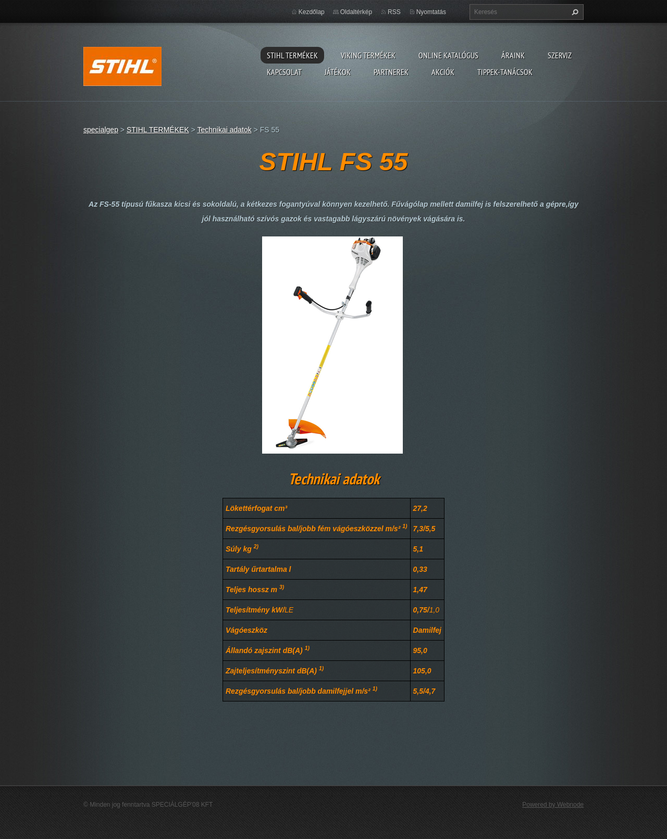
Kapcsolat (284, 72)
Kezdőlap (312, 12)
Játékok (338, 72)
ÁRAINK (513, 55)
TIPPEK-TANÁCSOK (505, 72)
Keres (574, 12)
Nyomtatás (431, 12)
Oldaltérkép (356, 12)
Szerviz (560, 55)
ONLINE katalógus (448, 55)
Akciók (442, 72)
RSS (394, 12)
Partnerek (391, 72)
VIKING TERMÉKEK (368, 55)
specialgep (100, 130)
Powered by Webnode (553, 804)
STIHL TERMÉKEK (292, 55)
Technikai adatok (224, 130)
